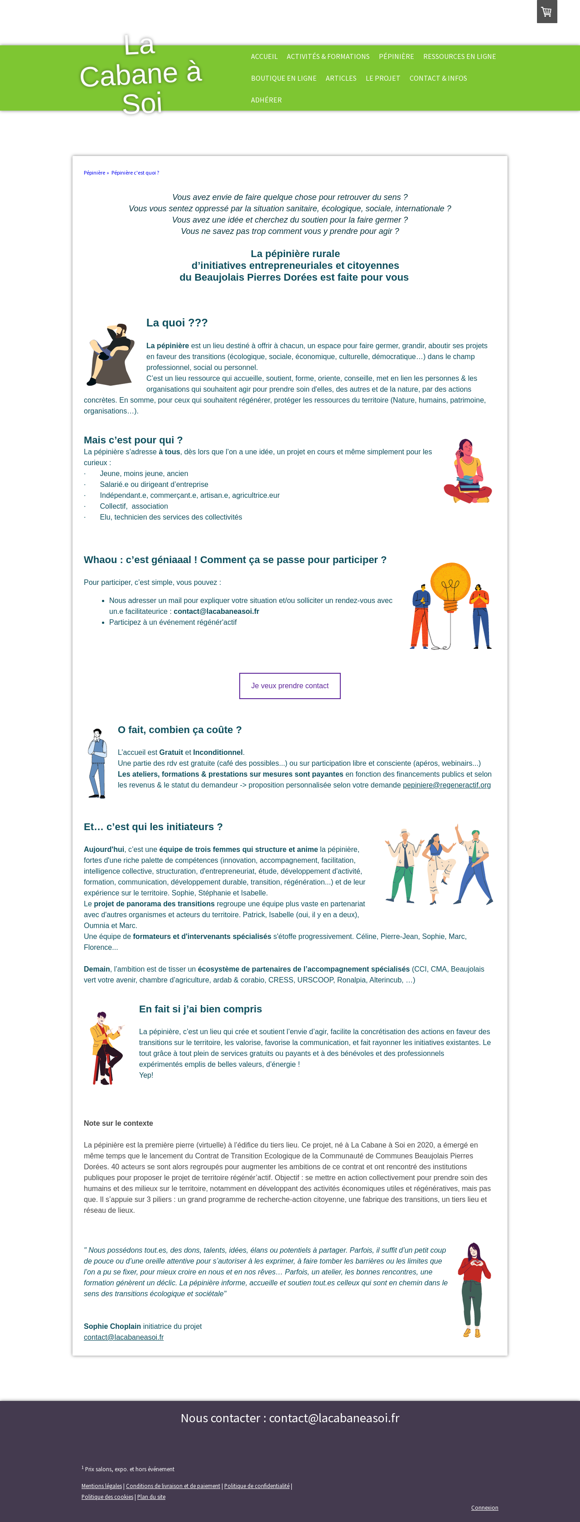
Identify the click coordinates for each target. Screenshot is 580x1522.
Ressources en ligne (459, 56)
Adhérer (266, 99)
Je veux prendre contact (290, 686)
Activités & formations (328, 56)
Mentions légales (102, 1485)
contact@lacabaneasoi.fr (124, 1337)
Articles (341, 78)
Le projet (383, 78)
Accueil (264, 56)
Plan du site (151, 1496)
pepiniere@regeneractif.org (447, 785)
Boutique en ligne (284, 78)
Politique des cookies (107, 1496)
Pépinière (396, 56)
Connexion (484, 1507)
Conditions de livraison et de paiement (173, 1485)
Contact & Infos (438, 78)
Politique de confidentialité (257, 1485)
